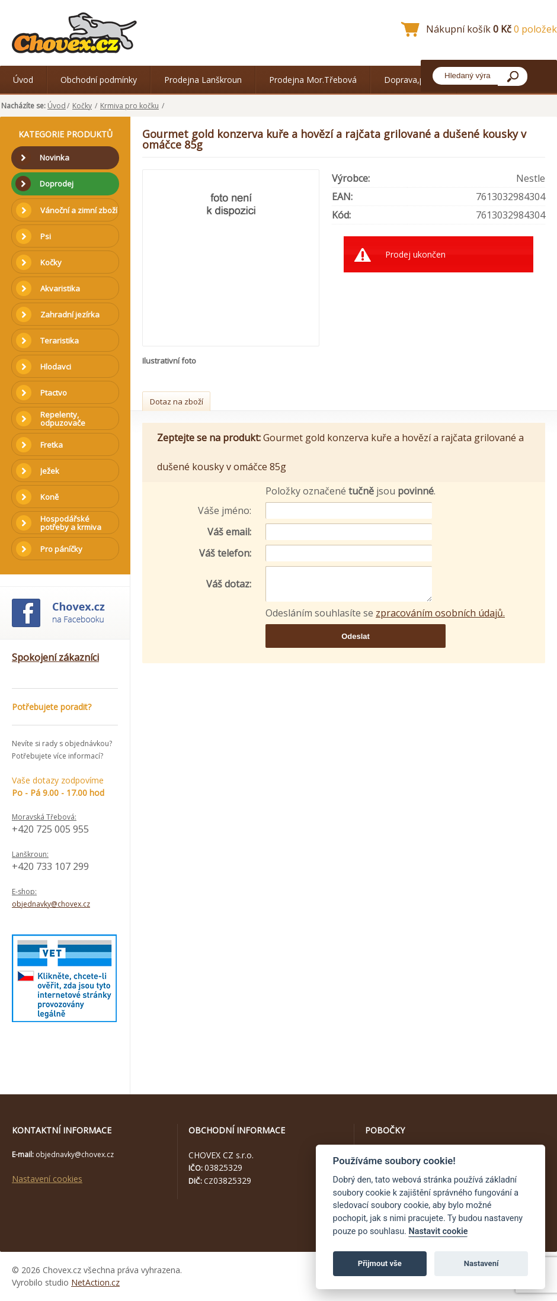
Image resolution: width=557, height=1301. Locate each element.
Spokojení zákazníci (55, 657)
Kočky (82, 106)
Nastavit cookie (438, 1231)
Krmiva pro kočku (129, 106)
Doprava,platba (413, 79)
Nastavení (481, 1263)
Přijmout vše (380, 1263)
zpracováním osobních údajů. (440, 612)
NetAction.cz (95, 1282)
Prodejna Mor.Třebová (313, 79)
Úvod (23, 79)
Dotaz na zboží (176, 401)
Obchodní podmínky (98, 79)
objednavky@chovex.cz (51, 904)
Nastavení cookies (47, 1178)
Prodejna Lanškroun (203, 79)
